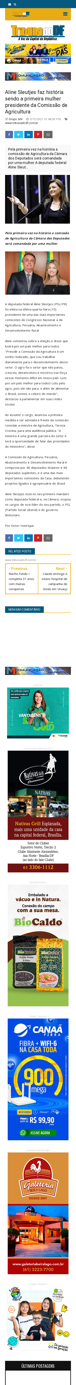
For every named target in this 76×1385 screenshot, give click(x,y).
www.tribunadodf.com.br (21, 123)
